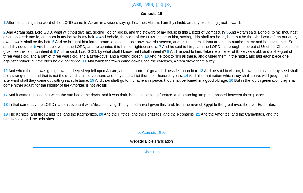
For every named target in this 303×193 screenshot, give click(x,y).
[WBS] (137, 4)
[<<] (159, 4)
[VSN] (149, 4)
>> (164, 133)
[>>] (168, 4)
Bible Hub (151, 152)
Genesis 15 (151, 133)
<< (139, 133)
